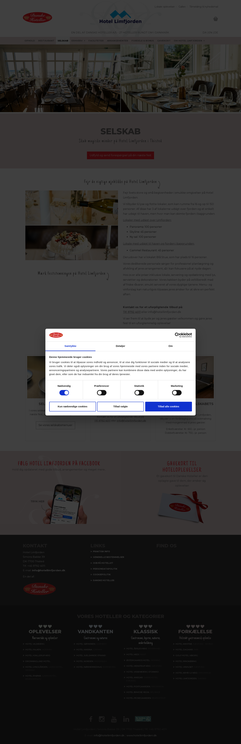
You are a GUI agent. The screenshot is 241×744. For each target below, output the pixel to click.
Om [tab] (170, 346)
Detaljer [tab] (120, 346)
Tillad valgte (120, 406)
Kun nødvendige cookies (72, 406)
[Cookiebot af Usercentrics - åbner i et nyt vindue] (177, 334)
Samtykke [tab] (70, 346)
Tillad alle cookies (168, 406)
